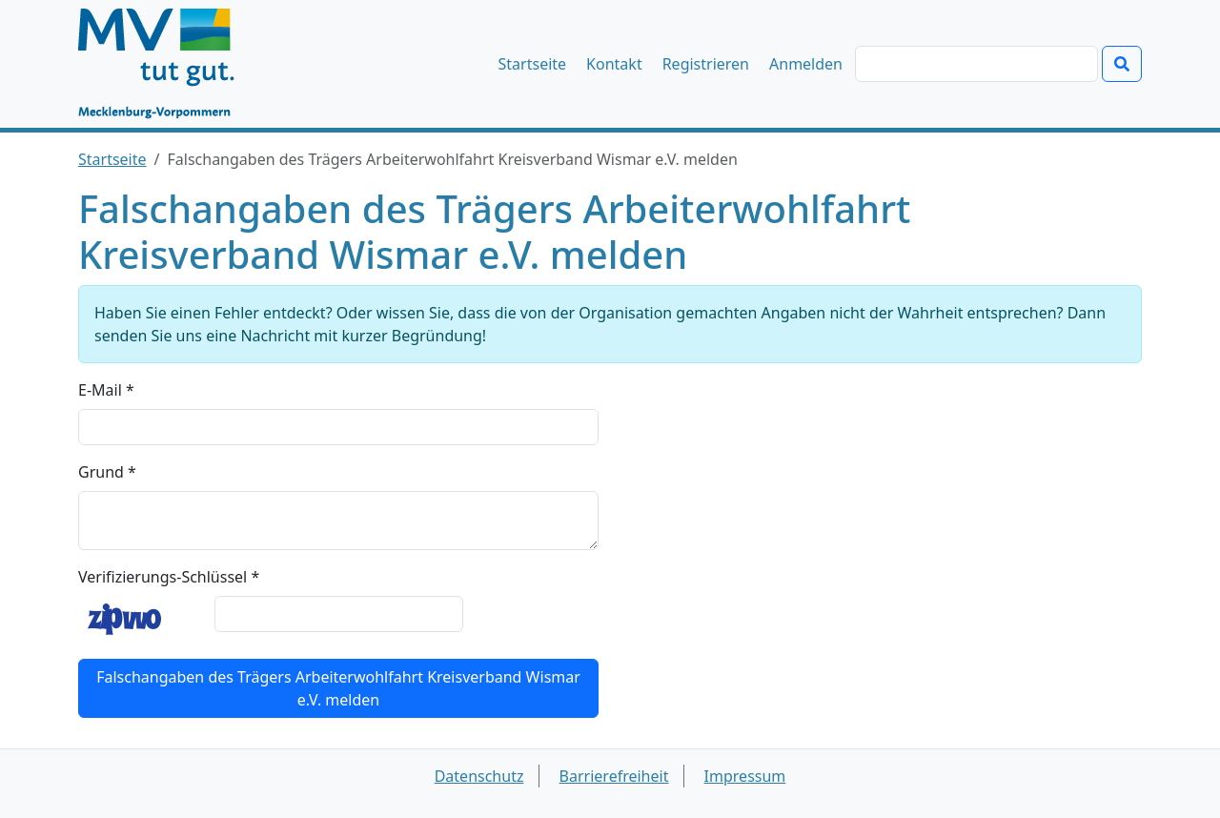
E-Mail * (106, 389)
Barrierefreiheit (614, 776)
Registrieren (705, 63)
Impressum (745, 776)
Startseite (532, 63)
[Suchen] (976, 64)
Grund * (107, 471)
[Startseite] (165, 64)
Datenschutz (479, 776)
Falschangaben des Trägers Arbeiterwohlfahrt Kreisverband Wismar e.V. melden (338, 688)
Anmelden (806, 63)
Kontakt (614, 63)
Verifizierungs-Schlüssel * (168, 576)
